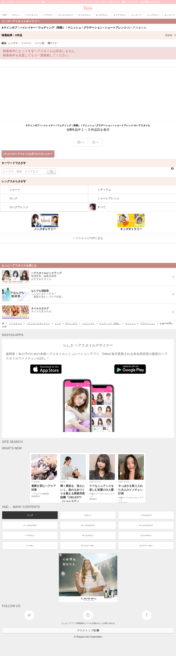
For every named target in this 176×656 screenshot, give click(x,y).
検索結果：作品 (89, 35)
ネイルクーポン (88, 545)
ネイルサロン (88, 535)
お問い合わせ (109, 623)
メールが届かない (94, 623)
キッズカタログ (88, 525)
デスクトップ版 (88, 630)
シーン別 (40, 43)
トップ (30, 515)
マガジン (88, 515)
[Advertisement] (88, 94)
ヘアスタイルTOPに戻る (88, 238)
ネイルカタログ (146, 525)
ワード (53, 43)
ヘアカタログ (146, 515)
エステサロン (146, 535)
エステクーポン (146, 545)
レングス (13, 43)
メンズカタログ (30, 525)
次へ (95, 142)
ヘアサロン (30, 535)
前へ (80, 142)
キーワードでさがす (14, 163)
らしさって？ (67, 623)
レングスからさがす (14, 181)
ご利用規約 (79, 623)
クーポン (30, 545)
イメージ (26, 43)
